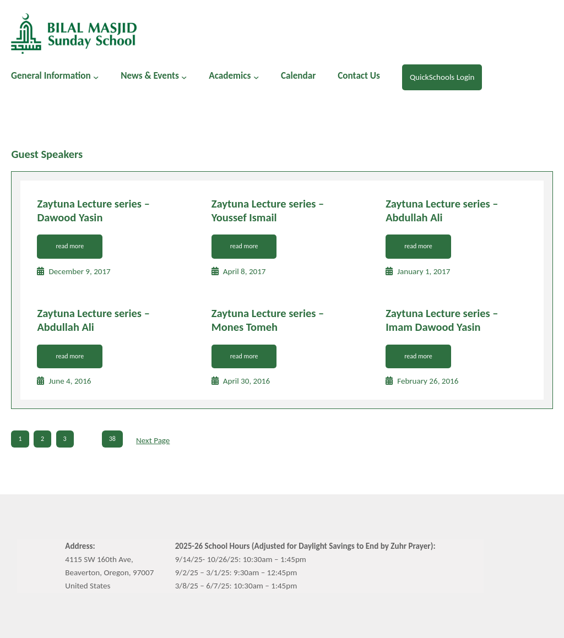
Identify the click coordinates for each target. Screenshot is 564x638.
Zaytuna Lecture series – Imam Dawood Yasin (442, 320)
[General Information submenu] (96, 77)
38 (112, 439)
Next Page (153, 440)
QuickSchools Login (442, 77)
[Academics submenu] (256, 77)
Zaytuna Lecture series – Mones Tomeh (268, 320)
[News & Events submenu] (184, 77)
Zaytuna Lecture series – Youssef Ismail (268, 210)
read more (70, 246)
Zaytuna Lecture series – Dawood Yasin (93, 210)
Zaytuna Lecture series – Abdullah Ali (442, 210)
